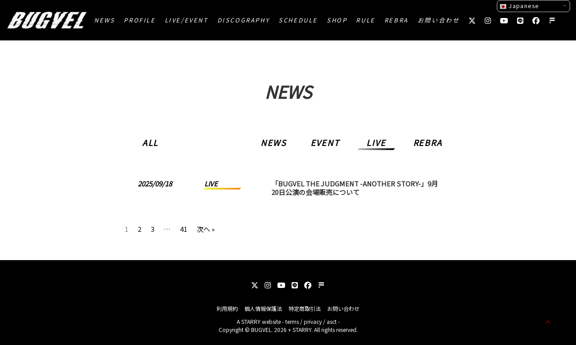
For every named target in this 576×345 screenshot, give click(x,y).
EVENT (325, 142)
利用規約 (227, 308)
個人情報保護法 (263, 308)
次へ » (206, 227)
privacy (313, 321)
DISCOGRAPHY (243, 20)
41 (183, 227)
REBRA (396, 20)
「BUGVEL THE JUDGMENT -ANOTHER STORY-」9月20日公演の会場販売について (354, 188)
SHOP (337, 20)
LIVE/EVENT (186, 20)
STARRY (251, 321)
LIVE (376, 142)
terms (292, 321)
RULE (365, 20)
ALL (150, 142)
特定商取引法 (304, 308)
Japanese (519, 5)
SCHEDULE (298, 20)
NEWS (104, 20)
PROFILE (139, 20)
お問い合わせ (439, 20)
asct (332, 321)
